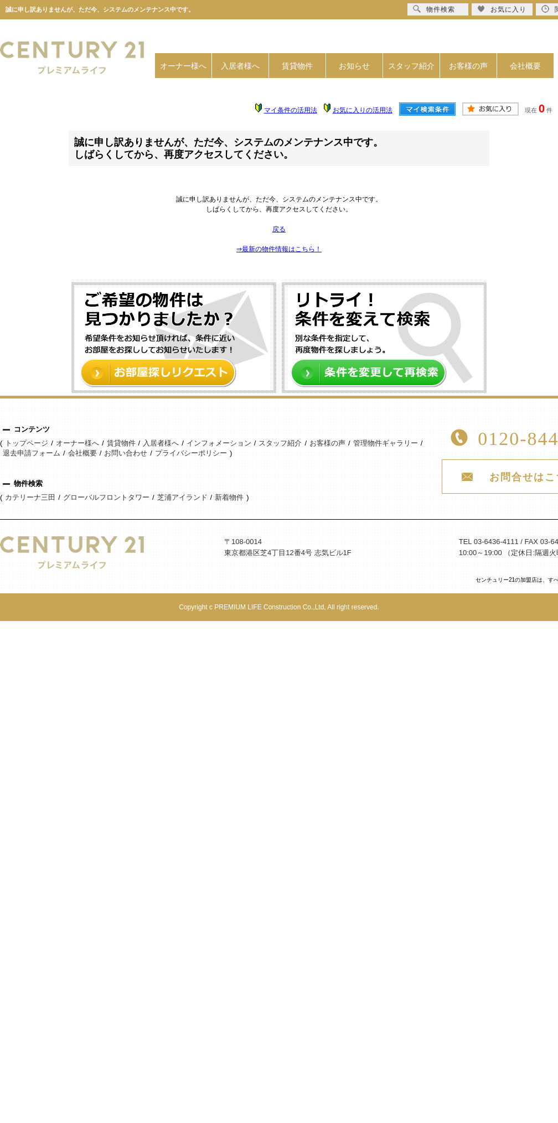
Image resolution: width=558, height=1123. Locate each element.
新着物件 (229, 497)
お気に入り (501, 9)
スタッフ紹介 (411, 65)
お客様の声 (468, 65)
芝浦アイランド (182, 497)
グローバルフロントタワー (106, 497)
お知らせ (354, 65)
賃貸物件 (297, 65)
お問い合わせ (125, 453)
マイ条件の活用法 (290, 110)
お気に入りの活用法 (362, 110)
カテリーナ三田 (30, 497)
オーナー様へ (183, 65)
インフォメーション (219, 443)
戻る (279, 229)
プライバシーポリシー (191, 453)
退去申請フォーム (31, 453)
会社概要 (525, 65)
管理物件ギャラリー (385, 443)
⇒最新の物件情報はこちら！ (279, 249)
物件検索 (434, 9)
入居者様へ (240, 65)
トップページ (26, 443)
